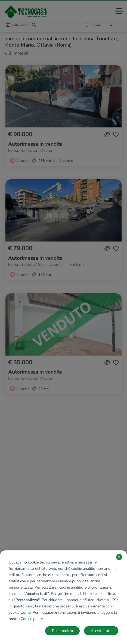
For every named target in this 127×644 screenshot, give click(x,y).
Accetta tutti (101, 630)
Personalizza (62, 630)
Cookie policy (32, 618)
